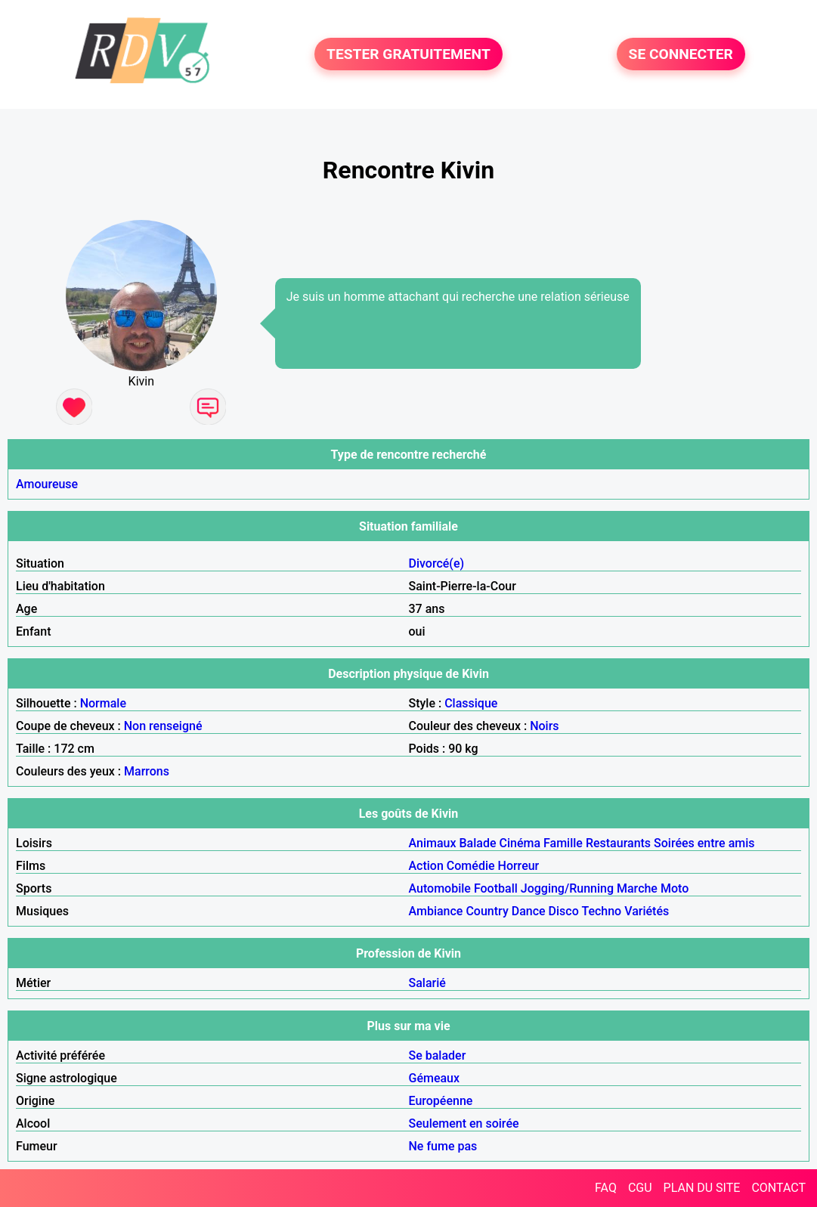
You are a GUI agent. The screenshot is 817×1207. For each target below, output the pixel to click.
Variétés (646, 911)
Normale (103, 703)
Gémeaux (434, 1078)
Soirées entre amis (704, 843)
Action (426, 866)
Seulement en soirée (464, 1123)
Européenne (441, 1101)
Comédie (471, 866)
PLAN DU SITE (702, 1188)
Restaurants (618, 843)
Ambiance (436, 911)
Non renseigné (163, 726)
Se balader (437, 1055)
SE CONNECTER (681, 54)
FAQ (606, 1188)
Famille (563, 843)
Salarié (427, 983)
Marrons (146, 771)
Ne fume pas (443, 1146)
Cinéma (519, 843)
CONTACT (778, 1188)
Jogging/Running (567, 888)
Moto (675, 888)
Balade (477, 843)
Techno (601, 911)
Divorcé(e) (437, 563)
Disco (564, 911)
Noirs (544, 726)
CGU (640, 1188)
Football (496, 888)
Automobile (440, 888)
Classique (470, 703)
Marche (637, 888)
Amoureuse (47, 484)
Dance (529, 911)
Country (487, 911)
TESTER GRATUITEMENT (408, 54)
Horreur (519, 866)
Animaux (432, 843)
